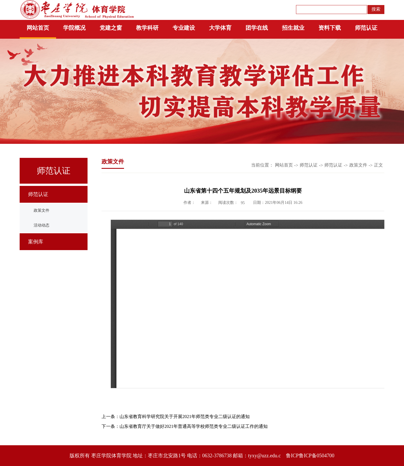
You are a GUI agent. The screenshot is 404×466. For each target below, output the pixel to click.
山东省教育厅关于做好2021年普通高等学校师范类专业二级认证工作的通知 (194, 426)
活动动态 (41, 225)
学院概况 (74, 28)
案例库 (35, 241)
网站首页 (38, 28)
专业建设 (184, 28)
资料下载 (329, 28)
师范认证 (366, 28)
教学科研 (147, 28)
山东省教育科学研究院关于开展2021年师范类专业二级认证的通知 (185, 416)
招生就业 (293, 28)
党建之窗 (111, 28)
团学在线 (256, 28)
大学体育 (220, 28)
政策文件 (41, 210)
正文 (378, 165)
